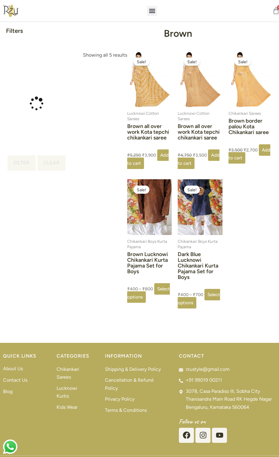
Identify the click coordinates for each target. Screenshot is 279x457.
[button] (152, 11)
